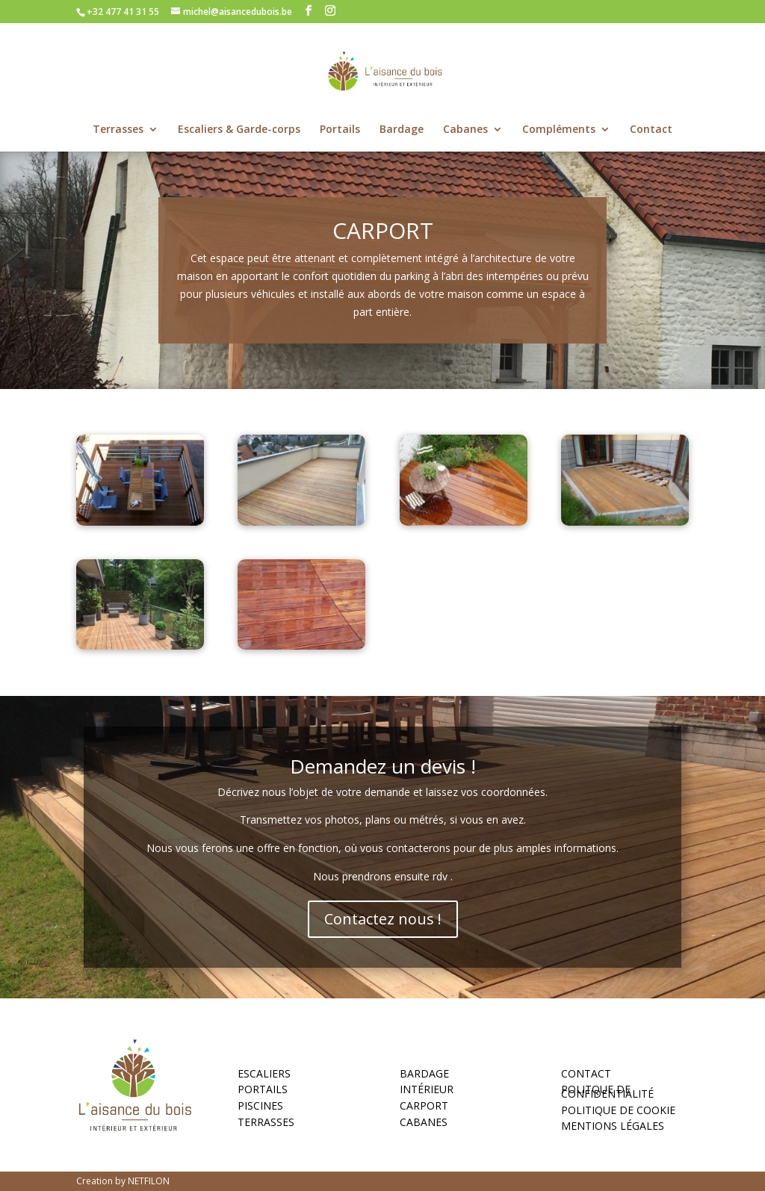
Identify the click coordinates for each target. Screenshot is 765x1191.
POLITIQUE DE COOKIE (618, 1112)
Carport (424, 1108)
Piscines (260, 1108)
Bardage (402, 130)
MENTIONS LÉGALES (612, 1128)
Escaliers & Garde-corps (239, 130)
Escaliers (264, 1076)
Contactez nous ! (383, 919)
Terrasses (118, 130)
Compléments (558, 130)
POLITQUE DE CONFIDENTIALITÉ (607, 1094)
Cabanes (465, 130)
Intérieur (426, 1091)
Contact (651, 130)
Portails (340, 130)
